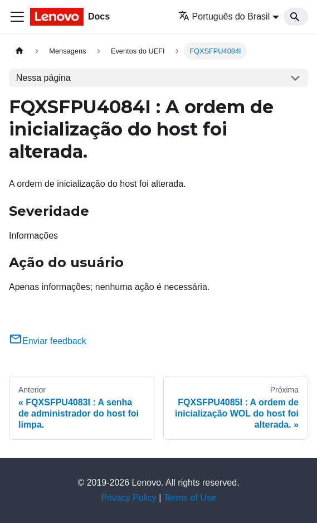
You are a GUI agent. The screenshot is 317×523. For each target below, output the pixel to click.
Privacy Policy (129, 497)
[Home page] (19, 51)
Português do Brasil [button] (224, 16)
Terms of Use (190, 497)
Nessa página (43, 78)
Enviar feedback (47, 341)
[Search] (296, 17)
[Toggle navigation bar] (17, 16)
